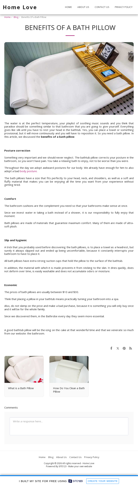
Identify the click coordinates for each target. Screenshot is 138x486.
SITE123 (62, 466)
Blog (16, 17)
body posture (28, 171)
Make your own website (80, 466)
